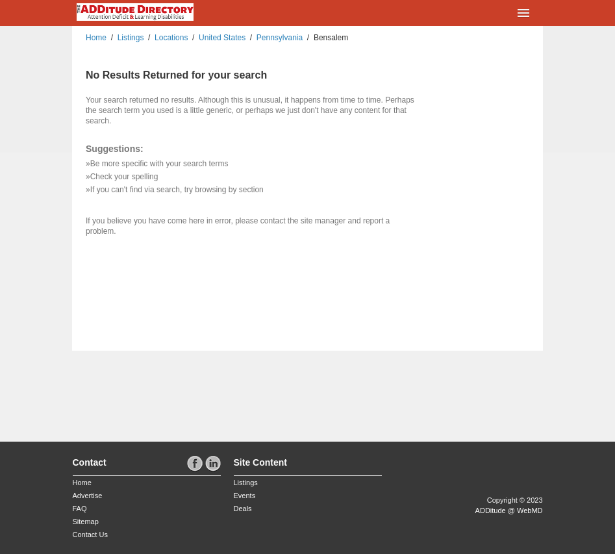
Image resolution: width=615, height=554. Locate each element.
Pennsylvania (280, 37)
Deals (243, 508)
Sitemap (86, 521)
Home (96, 37)
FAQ (80, 508)
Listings (131, 37)
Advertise (88, 495)
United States (222, 37)
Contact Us (90, 534)
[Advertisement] (149, 392)
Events (245, 495)
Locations (171, 37)
